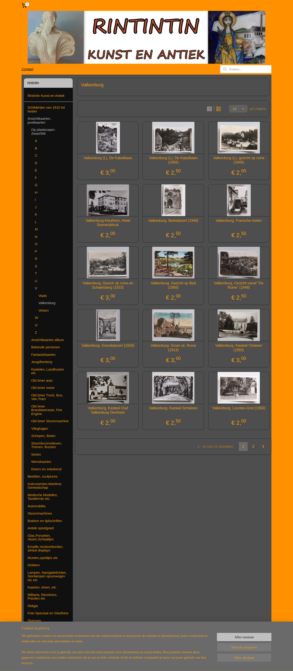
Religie (32, 606)
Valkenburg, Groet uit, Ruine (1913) (173, 348)
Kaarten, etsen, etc (41, 587)
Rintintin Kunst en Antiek (46, 96)
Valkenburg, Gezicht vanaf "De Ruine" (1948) (238, 285)
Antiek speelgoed (40, 528)
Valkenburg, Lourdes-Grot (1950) (238, 408)
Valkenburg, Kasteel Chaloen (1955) (238, 348)
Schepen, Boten (43, 436)
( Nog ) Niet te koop (42, 642)
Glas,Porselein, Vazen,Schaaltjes (40, 537)
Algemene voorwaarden (45, 635)
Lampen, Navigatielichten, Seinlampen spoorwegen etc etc (47, 576)
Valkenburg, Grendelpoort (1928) (107, 345)
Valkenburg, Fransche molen (239, 220)
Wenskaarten (41, 462)
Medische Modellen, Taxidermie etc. (42, 497)
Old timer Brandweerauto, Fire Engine (46, 410)
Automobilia (36, 506)
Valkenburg (46, 303)
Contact (27, 69)
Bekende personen (45, 347)
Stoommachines (39, 513)
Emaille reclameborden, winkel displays (45, 548)
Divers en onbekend (46, 469)
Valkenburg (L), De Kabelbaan (108, 158)
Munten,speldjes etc (42, 558)
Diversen (34, 620)
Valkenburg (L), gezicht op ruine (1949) (238, 160)
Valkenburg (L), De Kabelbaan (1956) (173, 160)
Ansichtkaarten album (47, 340)
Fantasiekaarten (43, 354)
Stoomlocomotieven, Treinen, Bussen (46, 445)
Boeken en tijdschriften (44, 521)
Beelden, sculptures (42, 476)
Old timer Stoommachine (50, 421)
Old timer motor (43, 388)
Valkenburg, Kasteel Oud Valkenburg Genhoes (108, 410)
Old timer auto (41, 380)
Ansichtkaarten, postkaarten (39, 120)
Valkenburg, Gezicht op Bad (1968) (173, 285)
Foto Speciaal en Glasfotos (47, 613)
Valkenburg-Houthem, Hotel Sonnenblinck (108, 223)
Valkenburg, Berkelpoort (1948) (173, 220)
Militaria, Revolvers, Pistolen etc (42, 596)
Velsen (43, 310)
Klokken (33, 565)
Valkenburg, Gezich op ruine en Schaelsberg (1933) (107, 285)
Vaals (42, 296)
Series (36, 454)
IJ (36, 325)
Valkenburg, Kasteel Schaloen (173, 408)
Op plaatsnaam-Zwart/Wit (43, 131)
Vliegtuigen (39, 428)
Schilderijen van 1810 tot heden (46, 109)
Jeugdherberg (41, 362)
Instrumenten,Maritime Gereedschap (44, 486)
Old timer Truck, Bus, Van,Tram (47, 397)
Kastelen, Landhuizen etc (47, 371)
